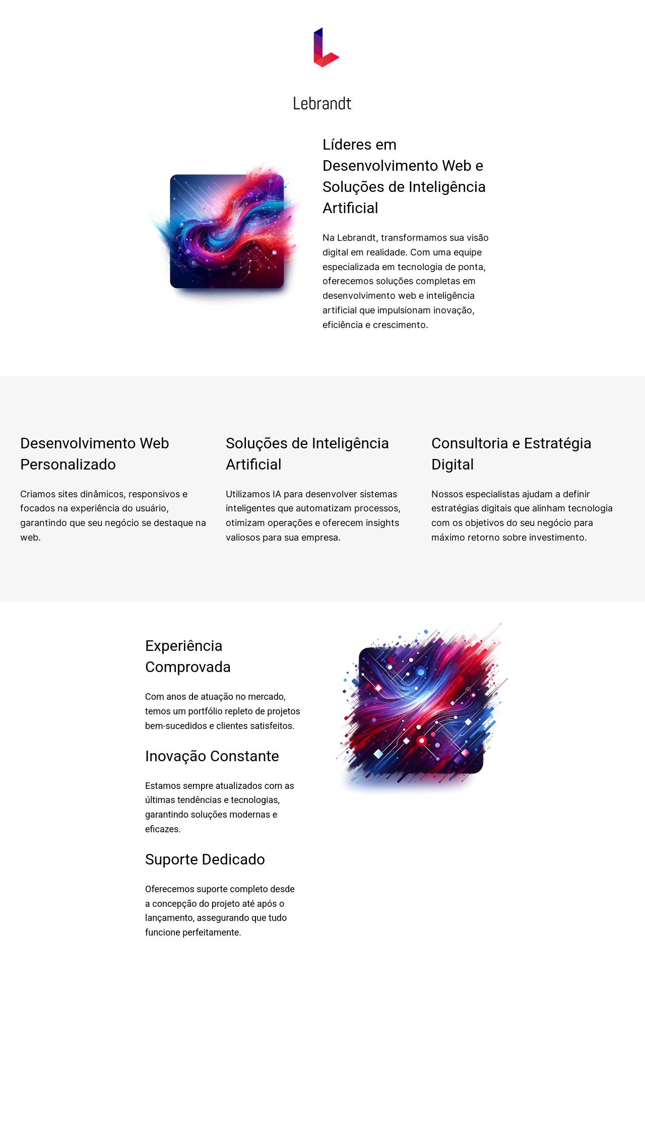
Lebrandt (322, 103)
